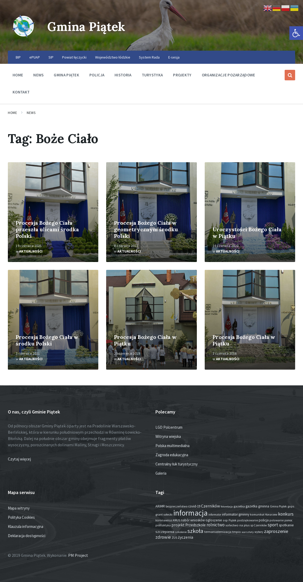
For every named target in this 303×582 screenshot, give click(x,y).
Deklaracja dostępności (26, 535)
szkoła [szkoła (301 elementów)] (195, 530)
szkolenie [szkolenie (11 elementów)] (181, 532)
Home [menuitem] (18, 74)
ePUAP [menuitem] (34, 57)
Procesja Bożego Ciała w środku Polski (47, 340)
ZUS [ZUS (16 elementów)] (174, 537)
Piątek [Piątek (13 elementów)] (232, 520)
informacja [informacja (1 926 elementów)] (190, 513)
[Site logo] (23, 40)
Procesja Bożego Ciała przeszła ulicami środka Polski (47, 229)
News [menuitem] (38, 74)
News (31, 113)
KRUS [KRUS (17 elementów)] (176, 520)
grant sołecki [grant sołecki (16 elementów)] (163, 514)
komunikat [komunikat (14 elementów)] (257, 514)
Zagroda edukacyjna (171, 454)
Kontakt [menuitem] (21, 92)
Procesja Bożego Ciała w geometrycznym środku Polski (146, 229)
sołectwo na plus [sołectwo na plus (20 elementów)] (237, 525)
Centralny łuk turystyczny (176, 464)
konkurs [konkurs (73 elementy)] (286, 514)
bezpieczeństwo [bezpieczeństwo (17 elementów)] (176, 506)
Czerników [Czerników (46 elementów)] (210, 506)
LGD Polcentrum (168, 427)
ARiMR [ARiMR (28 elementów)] (160, 506)
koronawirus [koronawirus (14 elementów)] (163, 520)
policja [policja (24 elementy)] (264, 520)
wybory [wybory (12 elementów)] (259, 532)
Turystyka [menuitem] (152, 74)
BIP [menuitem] (18, 57)
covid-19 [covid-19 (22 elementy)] (194, 506)
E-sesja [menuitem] (174, 57)
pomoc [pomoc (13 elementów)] (288, 520)
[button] (296, 33)
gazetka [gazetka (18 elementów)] (239, 506)
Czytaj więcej (19, 459)
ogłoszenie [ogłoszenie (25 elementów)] (213, 520)
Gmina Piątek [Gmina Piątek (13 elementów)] (278, 506)
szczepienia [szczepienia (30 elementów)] (164, 531)
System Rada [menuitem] (149, 57)
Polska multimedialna (172, 445)
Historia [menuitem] (123, 74)
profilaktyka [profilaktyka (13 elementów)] (163, 525)
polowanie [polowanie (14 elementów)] (276, 520)
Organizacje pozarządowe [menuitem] (228, 74)
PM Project (78, 555)
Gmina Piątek (88, 26)
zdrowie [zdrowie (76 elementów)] (163, 537)
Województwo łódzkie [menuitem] (112, 57)
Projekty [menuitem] (182, 74)
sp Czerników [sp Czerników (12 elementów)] (258, 525)
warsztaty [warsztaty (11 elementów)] (248, 532)
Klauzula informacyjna (25, 526)
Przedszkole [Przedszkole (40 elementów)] (195, 524)
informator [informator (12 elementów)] (214, 514)
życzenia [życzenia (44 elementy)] (185, 537)
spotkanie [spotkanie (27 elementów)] (286, 525)
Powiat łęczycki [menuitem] (74, 57)
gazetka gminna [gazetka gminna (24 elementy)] (257, 506)
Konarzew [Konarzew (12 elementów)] (271, 514)
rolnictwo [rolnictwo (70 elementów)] (216, 525)
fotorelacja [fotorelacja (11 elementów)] (227, 506)
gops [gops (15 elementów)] (291, 506)
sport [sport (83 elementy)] (273, 525)
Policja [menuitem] (96, 74)
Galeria (160, 473)
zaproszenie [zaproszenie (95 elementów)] (276, 531)
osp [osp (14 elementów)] (225, 520)
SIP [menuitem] (50, 57)
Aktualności (30, 251)
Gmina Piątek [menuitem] (66, 74)
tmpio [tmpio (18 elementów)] (236, 532)
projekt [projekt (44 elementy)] (178, 524)
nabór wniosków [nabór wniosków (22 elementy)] (193, 520)
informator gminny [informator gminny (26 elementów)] (235, 514)
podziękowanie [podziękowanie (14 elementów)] (247, 520)
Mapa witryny (19, 508)
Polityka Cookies (21, 517)
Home (12, 113)
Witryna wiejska (168, 436)
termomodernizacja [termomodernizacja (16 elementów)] (217, 532)
